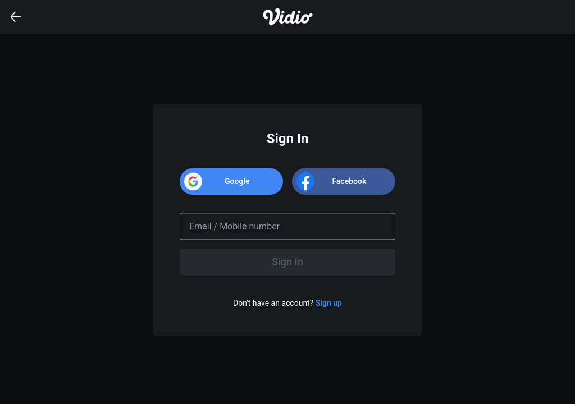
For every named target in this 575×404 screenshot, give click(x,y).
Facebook (349, 181)
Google (237, 181)
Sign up (329, 303)
